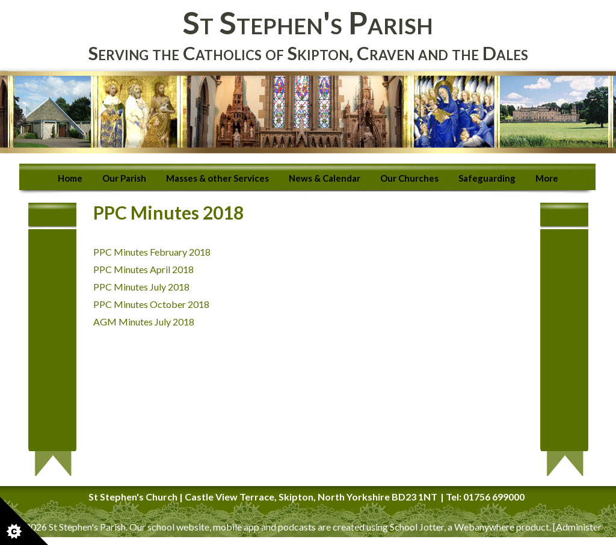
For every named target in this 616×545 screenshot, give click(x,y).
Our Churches (409, 178)
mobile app (236, 526)
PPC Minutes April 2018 (144, 269)
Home (70, 178)
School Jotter (417, 526)
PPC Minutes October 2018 (151, 304)
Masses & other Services (217, 178)
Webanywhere (484, 526)
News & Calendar (324, 178)
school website (178, 526)
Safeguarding (487, 178)
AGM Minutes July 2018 (143, 321)
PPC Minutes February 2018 (152, 251)
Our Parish (124, 178)
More (546, 178)
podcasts (297, 526)
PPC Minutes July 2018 (141, 286)
